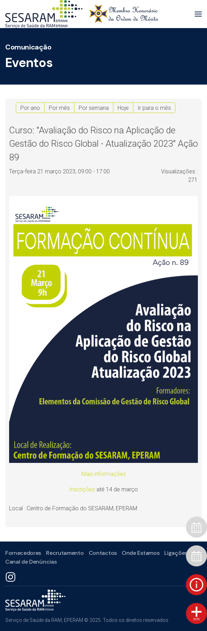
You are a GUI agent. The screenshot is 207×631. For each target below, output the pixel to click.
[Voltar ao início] (81, 14)
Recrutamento (64, 553)
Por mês (59, 108)
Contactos (102, 553)
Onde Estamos (140, 553)
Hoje (123, 108)
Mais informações (103, 474)
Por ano (30, 108)
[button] (198, 14)
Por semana (94, 108)
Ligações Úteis (182, 553)
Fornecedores (22, 553)
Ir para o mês (154, 108)
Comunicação (28, 47)
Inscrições (82, 489)
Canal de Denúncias (30, 561)
